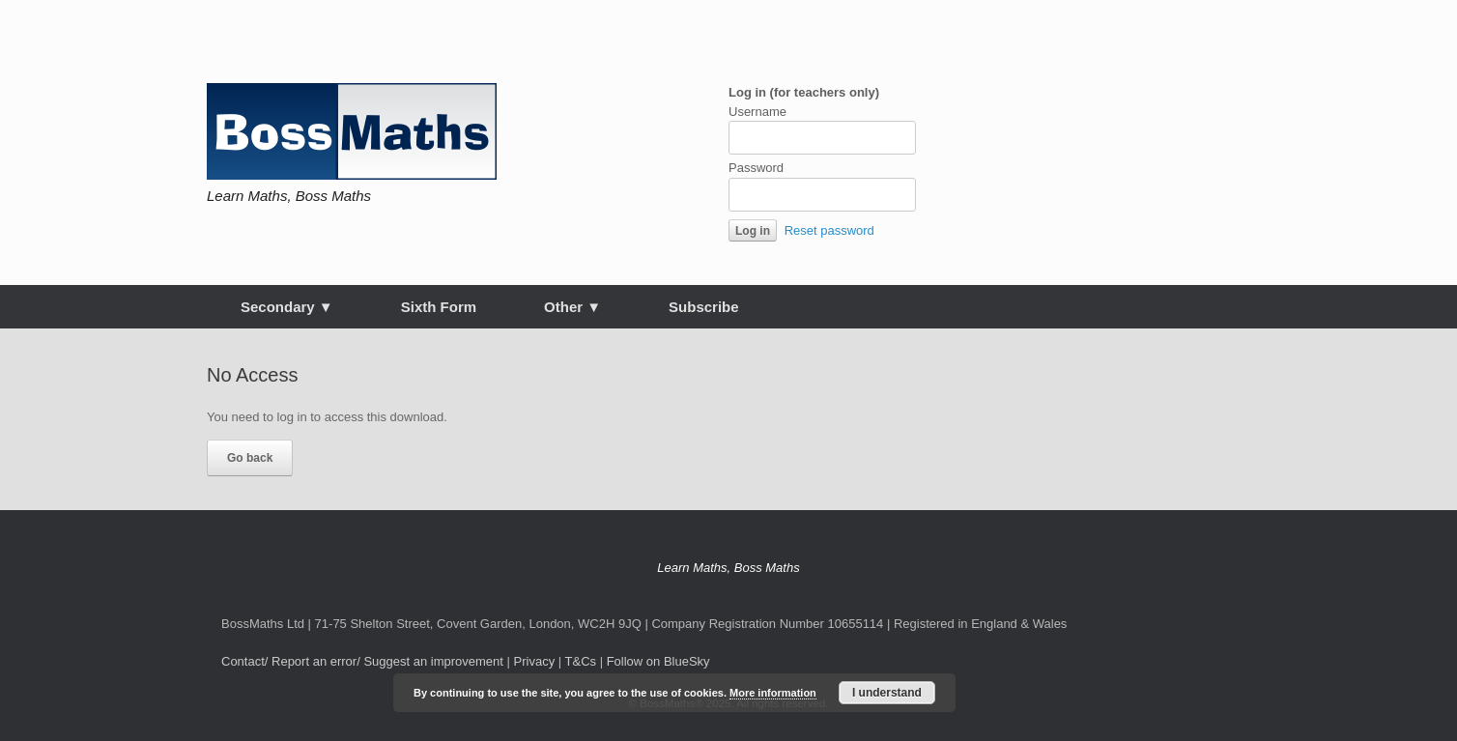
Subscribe (704, 307)
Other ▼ (572, 307)
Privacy (535, 661)
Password (756, 167)
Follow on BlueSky (658, 661)
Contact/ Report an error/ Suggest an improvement (362, 661)
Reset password (829, 230)
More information (772, 692)
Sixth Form (438, 307)
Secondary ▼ (287, 307)
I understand (887, 692)
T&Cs (581, 661)
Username (757, 111)
